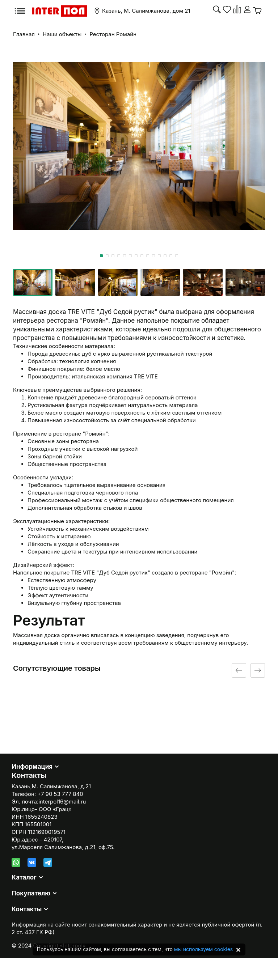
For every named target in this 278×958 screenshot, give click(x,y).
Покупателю (31, 893)
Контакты (27, 909)
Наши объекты (62, 34)
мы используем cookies (203, 949)
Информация (32, 766)
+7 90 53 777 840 (60, 793)
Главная (24, 34)
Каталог (24, 877)
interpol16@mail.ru (62, 801)
